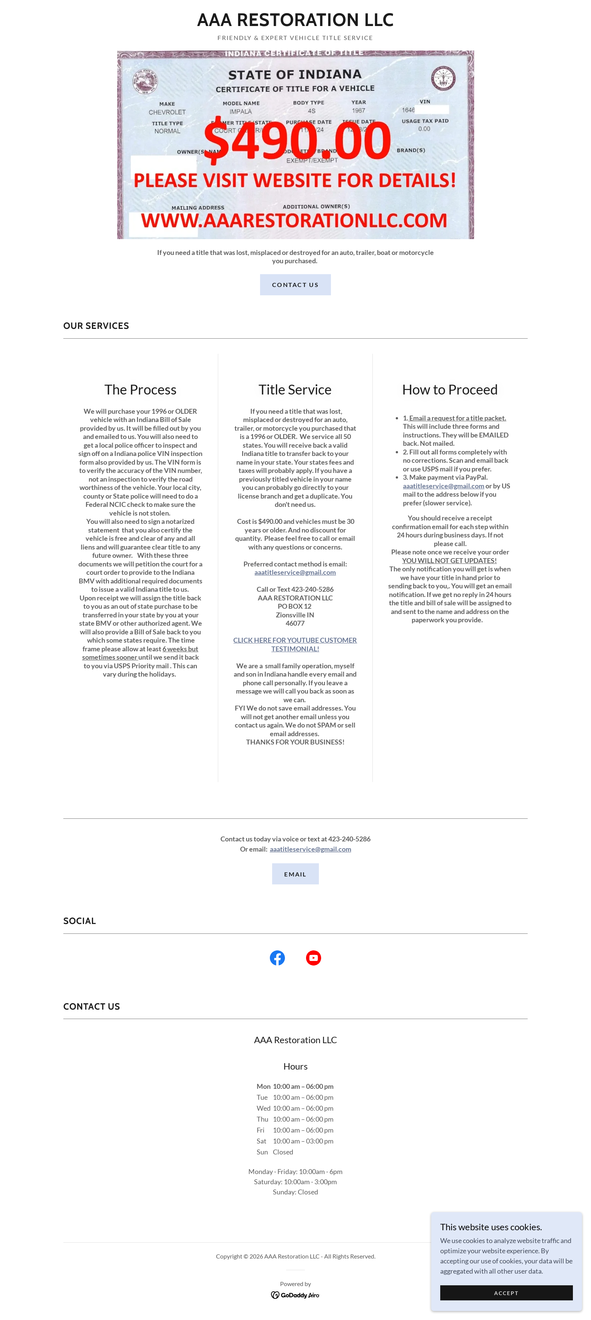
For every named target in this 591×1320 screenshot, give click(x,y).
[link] (295, 23)
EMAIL (295, 874)
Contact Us (295, 284)
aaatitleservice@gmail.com (295, 572)
